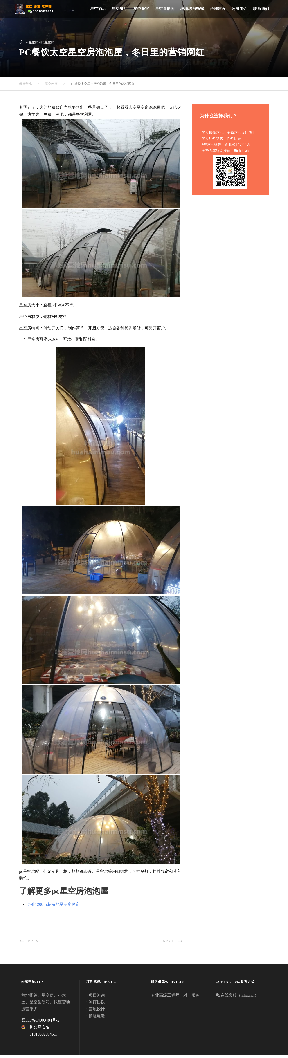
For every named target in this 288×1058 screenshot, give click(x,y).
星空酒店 (98, 9)
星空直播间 (165, 9)
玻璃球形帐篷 (192, 9)
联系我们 (261, 9)
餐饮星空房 (46, 42)
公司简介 (239, 9)
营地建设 (218, 9)
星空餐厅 (120, 9)
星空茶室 (141, 9)
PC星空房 (31, 42)
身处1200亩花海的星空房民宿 (53, 907)
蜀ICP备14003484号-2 (40, 1023)
